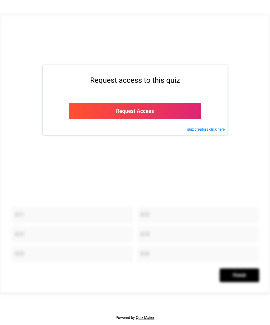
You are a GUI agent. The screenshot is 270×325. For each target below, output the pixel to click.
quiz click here (206, 129)
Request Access (135, 111)
